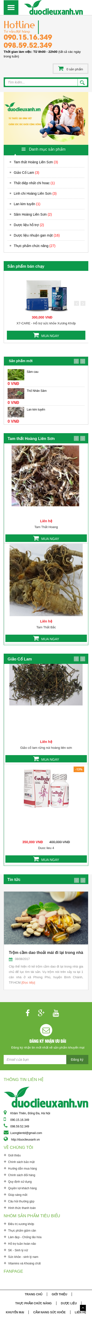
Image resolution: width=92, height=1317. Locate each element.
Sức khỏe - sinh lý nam (23, 1257)
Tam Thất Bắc (46, 627)
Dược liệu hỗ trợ (29, 225)
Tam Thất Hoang (46, 527)
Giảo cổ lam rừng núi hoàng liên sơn (46, 748)
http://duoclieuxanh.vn (25, 1139)
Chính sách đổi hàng (21, 1175)
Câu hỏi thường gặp (21, 1201)
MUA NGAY (50, 336)
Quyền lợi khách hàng (22, 1188)
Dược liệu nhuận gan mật (37, 235)
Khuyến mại (15, 1312)
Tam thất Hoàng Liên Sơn (36, 162)
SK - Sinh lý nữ (18, 1250)
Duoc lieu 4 (46, 848)
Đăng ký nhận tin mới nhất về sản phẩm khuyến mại (47, 1047)
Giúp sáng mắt (17, 1195)
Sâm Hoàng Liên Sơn (33, 214)
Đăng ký (77, 1059)
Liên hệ (80, 1312)
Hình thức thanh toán (22, 1208)
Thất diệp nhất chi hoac (34, 183)
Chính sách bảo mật (21, 1162)
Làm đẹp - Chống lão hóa (24, 1237)
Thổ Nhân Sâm (37, 391)
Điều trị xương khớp (21, 1224)
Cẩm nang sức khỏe (49, 1312)
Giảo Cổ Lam (26, 172)
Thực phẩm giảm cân (22, 1230)
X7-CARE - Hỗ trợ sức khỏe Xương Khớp (46, 323)
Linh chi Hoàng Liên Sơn (35, 193)
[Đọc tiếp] (28, 982)
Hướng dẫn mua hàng (22, 1168)
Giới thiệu (14, 1155)
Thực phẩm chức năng (34, 246)
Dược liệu (69, 1303)
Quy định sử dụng (20, 1181)
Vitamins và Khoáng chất (24, 1263)
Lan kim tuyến (27, 204)
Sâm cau (32, 372)
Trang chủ (33, 1294)
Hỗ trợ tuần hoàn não (22, 1243)
